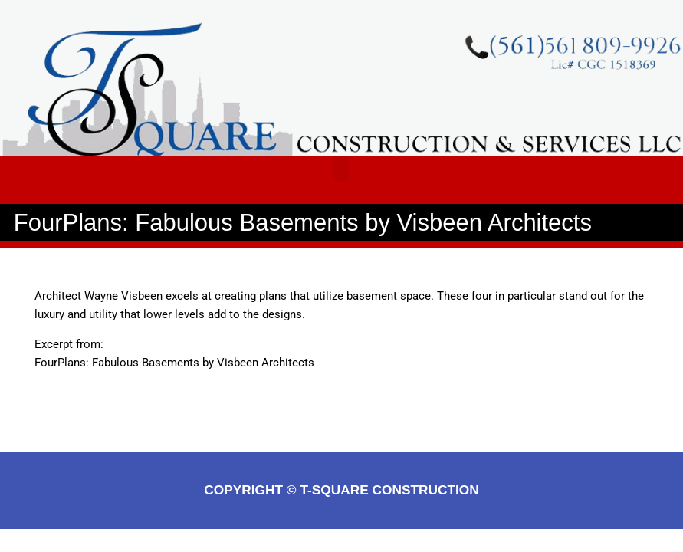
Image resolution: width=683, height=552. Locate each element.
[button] (341, 168)
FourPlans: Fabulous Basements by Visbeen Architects (174, 363)
